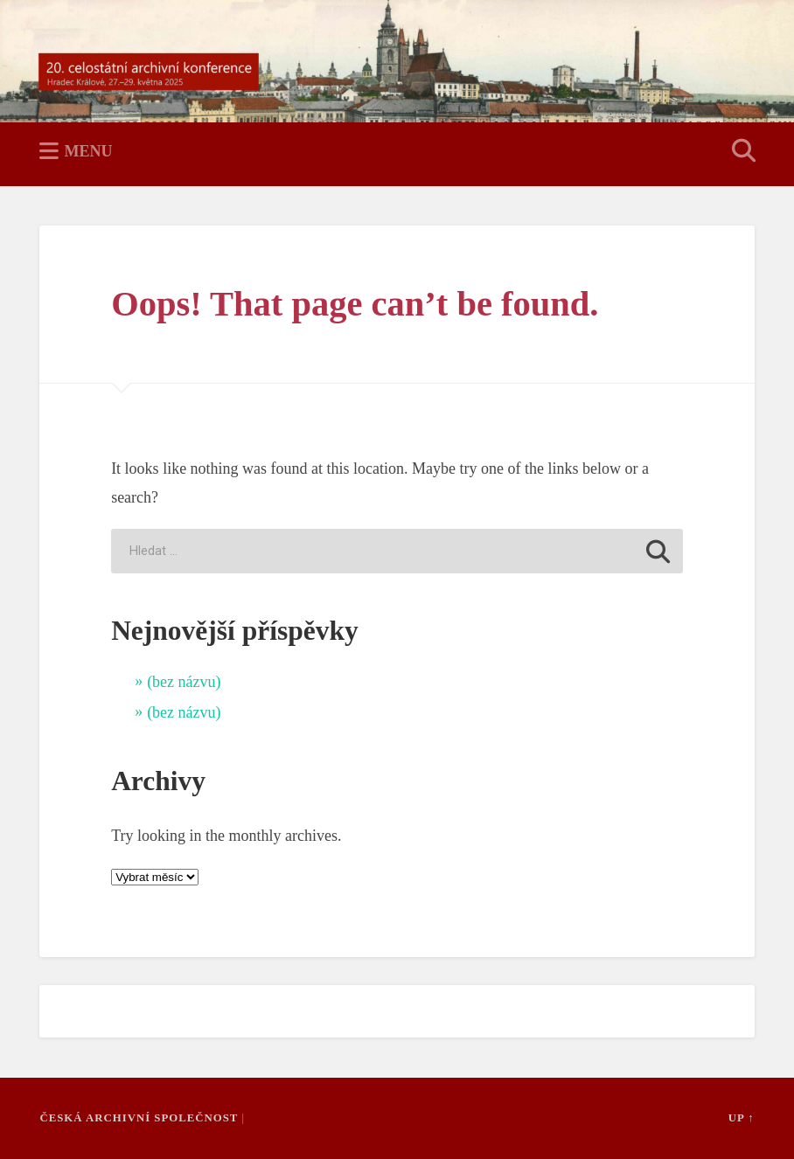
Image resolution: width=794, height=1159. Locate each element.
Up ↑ (741, 1118)
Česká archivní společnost (138, 1118)
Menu (88, 151)
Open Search (741, 152)
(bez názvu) (183, 682)
